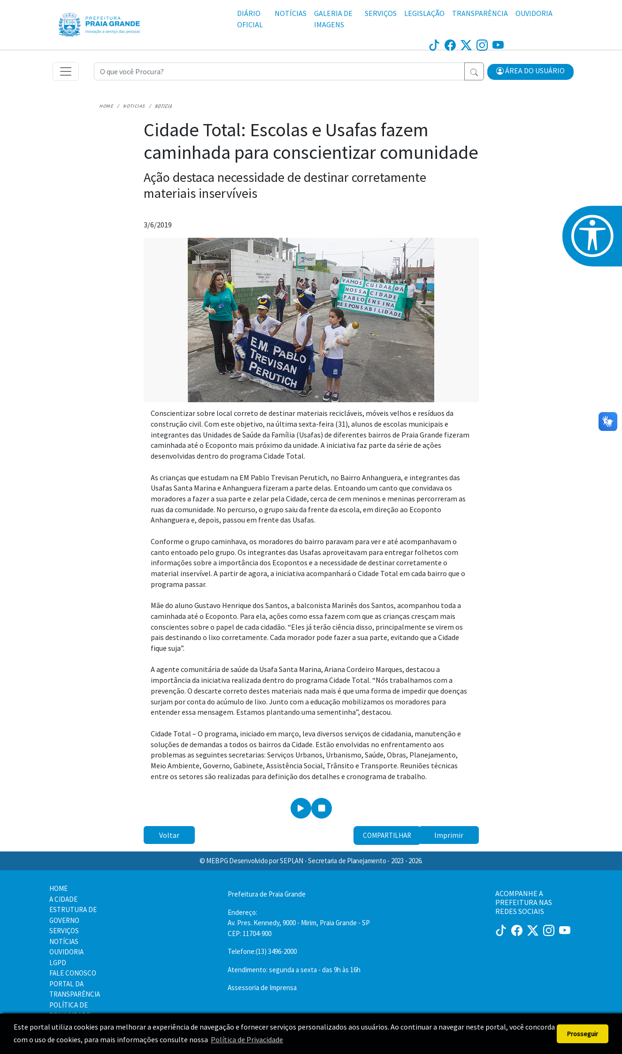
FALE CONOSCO (72, 972)
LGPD (57, 962)
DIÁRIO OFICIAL (250, 18)
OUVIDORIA (534, 13)
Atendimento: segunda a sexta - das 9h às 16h (294, 969)
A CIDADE (63, 899)
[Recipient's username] (279, 71)
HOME (58, 888)
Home (107, 106)
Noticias (134, 106)
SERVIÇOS (381, 13)
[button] (530, 72)
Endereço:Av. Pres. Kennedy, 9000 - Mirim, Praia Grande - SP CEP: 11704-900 (299, 923)
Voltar (169, 835)
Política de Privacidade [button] (247, 1039)
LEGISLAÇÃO (424, 13)
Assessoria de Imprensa (262, 987)
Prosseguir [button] (582, 1034)
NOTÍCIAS (291, 13)
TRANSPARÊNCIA (480, 13)
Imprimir (448, 835)
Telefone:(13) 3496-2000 (262, 951)
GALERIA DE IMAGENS (333, 18)
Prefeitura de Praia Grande (267, 894)
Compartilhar (387, 835)
